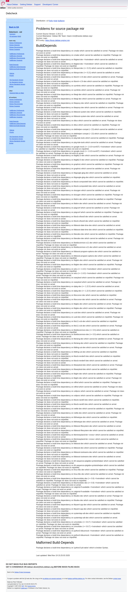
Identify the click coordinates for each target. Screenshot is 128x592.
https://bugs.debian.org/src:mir (57, 40)
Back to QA (14, 27)
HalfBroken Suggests (16, 60)
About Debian (12, 4)
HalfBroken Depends (16, 56)
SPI (23, 586)
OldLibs (12, 73)
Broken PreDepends (16, 43)
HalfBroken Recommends (17, 58)
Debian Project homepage (22, 572)
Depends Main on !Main (17, 93)
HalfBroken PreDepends (17, 54)
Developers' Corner (50, 4)
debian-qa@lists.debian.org (76, 578)
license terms (32, 586)
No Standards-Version (16, 82)
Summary (12, 34)
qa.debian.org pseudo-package (52, 578)
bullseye (61, 21)
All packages (13, 36)
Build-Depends (14, 64)
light (19, 36)
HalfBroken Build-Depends (18, 67)
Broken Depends (15, 45)
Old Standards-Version (16, 80)
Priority (12, 75)
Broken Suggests (15, 49)
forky (51, 21)
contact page (117, 578)
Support (37, 4)
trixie (55, 21)
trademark (24, 588)
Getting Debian (26, 4)
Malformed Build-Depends (17, 69)
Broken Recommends (16, 47)
